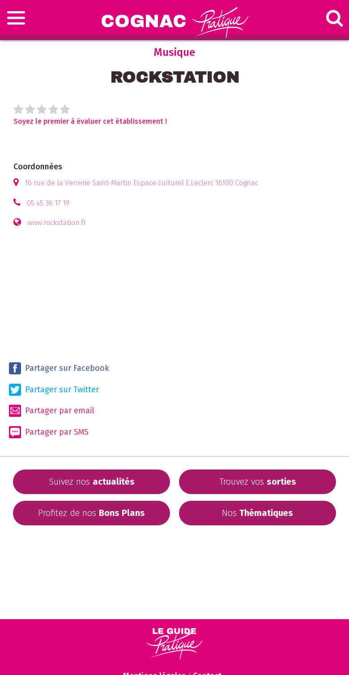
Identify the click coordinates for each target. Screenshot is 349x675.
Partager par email (51, 411)
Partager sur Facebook (59, 368)
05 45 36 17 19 (48, 203)
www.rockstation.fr (56, 222)
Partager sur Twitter (54, 390)
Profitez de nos (91, 512)
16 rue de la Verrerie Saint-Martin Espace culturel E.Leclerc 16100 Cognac (141, 183)
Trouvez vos (257, 481)
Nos (257, 512)
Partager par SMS (49, 432)
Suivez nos (92, 481)
